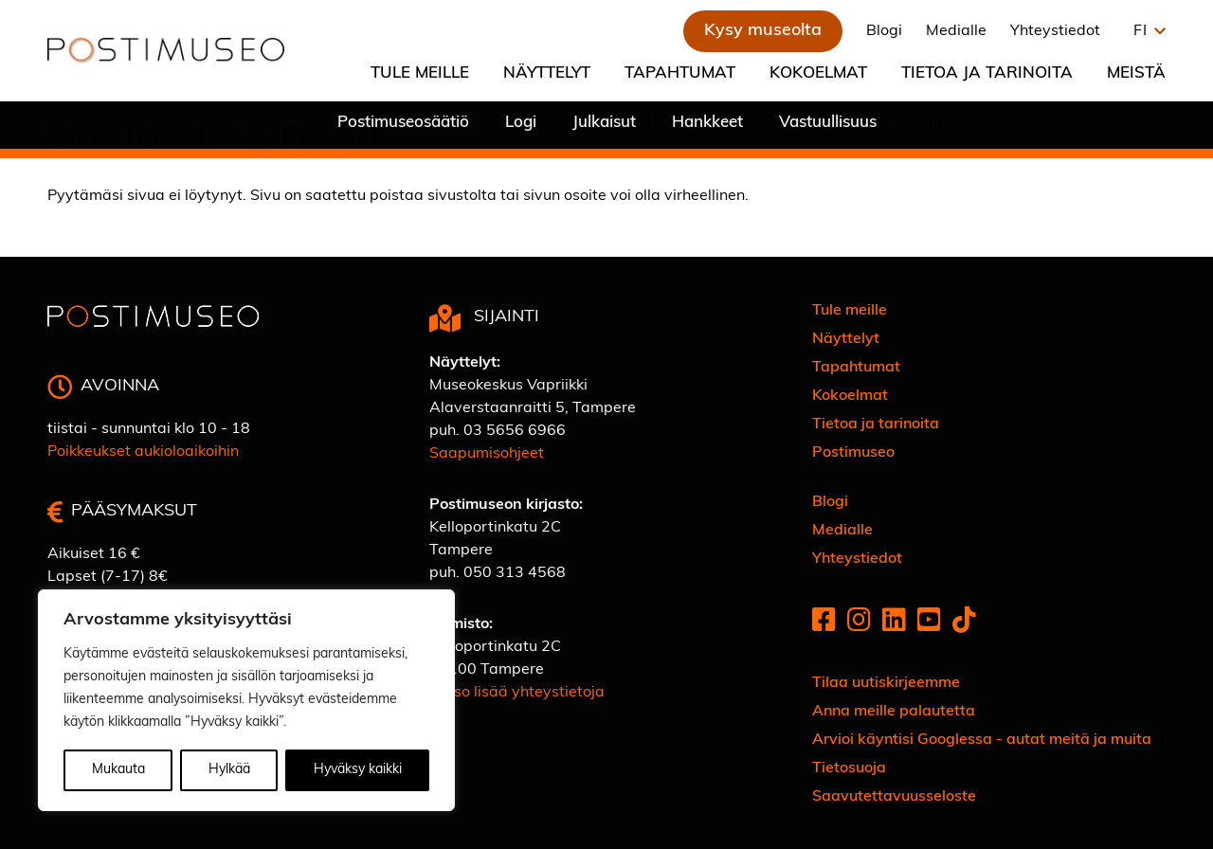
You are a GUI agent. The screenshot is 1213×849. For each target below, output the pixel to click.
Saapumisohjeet (486, 453)
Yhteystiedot (1055, 31)
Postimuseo (853, 453)
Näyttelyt (546, 73)
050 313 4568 (514, 573)
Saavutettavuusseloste (894, 796)
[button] (1145, 31)
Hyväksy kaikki (358, 770)
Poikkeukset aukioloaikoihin (143, 452)
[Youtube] (929, 622)
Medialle (956, 31)
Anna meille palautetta (893, 711)
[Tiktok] (964, 622)
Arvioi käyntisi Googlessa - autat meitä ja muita (981, 740)
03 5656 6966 (514, 431)
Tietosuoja (849, 768)
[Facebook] (824, 622)
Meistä (1136, 73)
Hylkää (229, 770)
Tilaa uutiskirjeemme (886, 683)
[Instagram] (859, 622)
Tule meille (420, 73)
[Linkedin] (894, 622)
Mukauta (118, 770)
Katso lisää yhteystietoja (517, 692)
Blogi (884, 31)
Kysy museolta (763, 31)
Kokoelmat (818, 73)
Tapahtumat (680, 73)
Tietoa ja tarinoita (987, 73)
